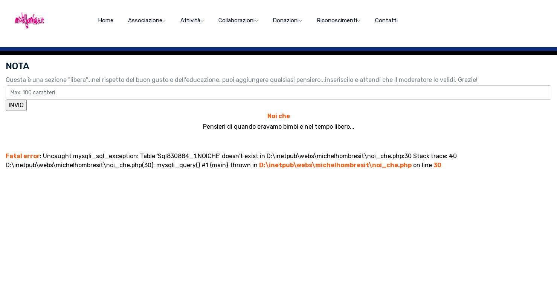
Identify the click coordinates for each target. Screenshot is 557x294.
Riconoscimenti (338, 20)
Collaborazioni (238, 20)
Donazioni (287, 20)
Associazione (147, 20)
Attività (192, 20)
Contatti (386, 20)
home (105, 20)
